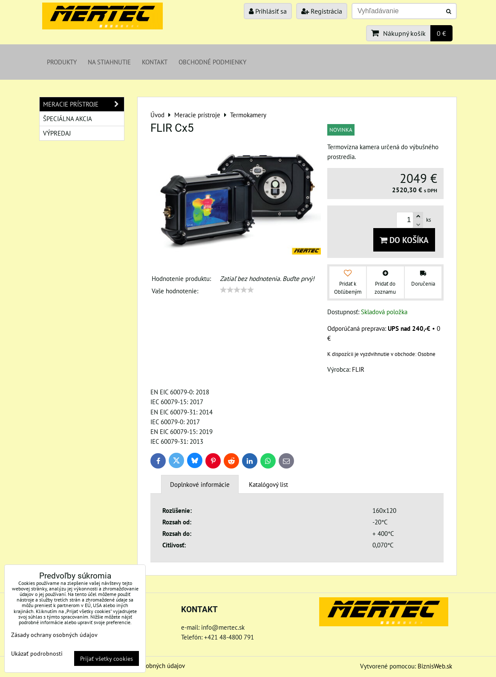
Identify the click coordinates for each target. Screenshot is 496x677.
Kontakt (154, 62)
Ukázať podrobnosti (37, 653)
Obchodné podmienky (212, 62)
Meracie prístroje (83, 104)
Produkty (62, 62)
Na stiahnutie (109, 62)
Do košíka (404, 239)
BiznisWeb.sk (435, 666)
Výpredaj (57, 133)
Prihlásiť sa (268, 11)
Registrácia (321, 11)
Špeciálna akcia (67, 118)
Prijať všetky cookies (106, 658)
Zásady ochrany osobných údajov (54, 635)
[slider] (237, 289)
